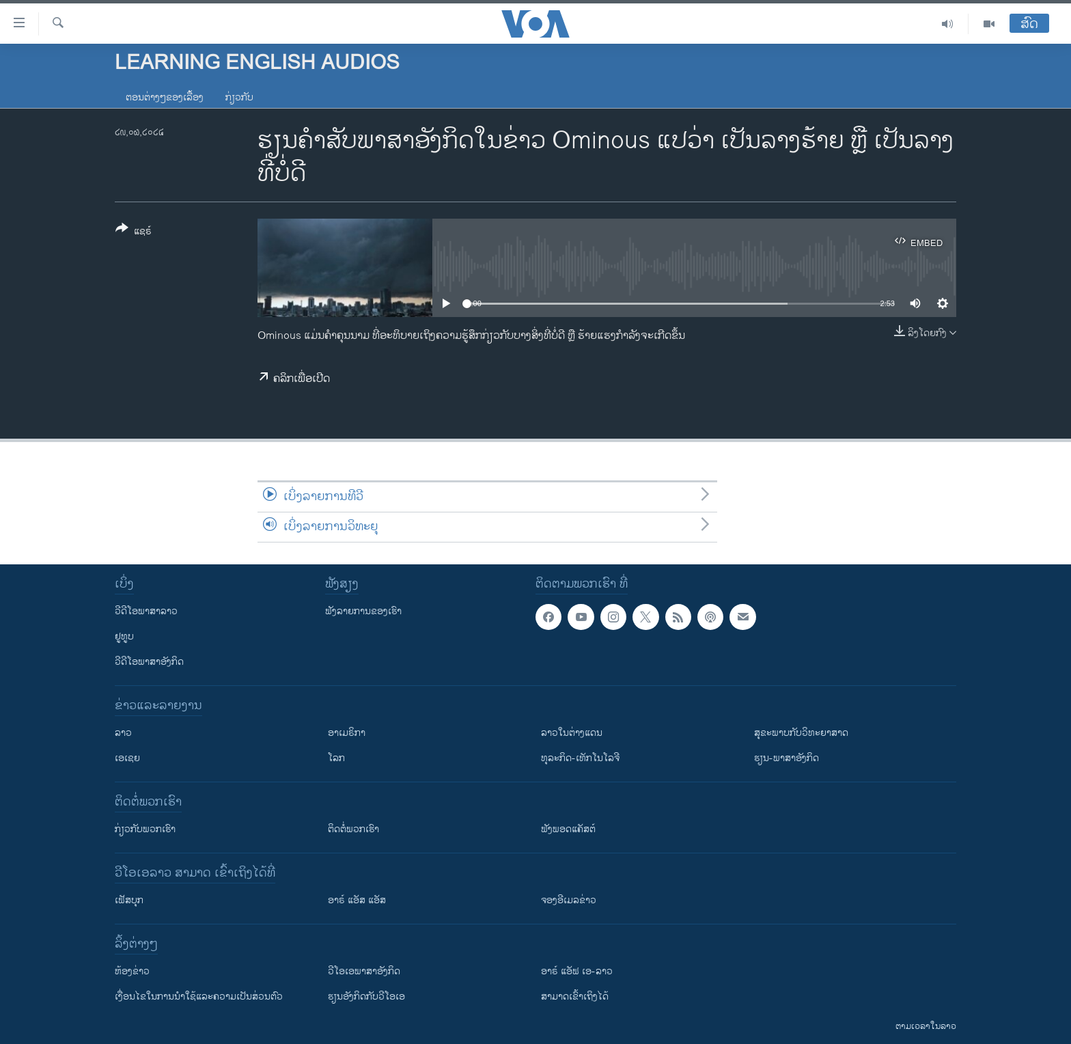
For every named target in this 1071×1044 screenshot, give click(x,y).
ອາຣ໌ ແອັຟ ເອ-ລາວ (577, 971)
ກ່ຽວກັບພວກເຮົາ (145, 829)
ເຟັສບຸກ (129, 900)
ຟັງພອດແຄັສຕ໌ (568, 829)
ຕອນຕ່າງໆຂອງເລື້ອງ (165, 97)
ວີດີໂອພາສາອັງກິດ (149, 662)
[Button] (133, 232)
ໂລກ (336, 758)
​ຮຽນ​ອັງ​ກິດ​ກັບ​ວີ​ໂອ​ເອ (366, 996)
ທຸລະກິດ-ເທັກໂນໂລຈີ (580, 758)
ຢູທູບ (124, 636)
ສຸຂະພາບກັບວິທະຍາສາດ (801, 733)
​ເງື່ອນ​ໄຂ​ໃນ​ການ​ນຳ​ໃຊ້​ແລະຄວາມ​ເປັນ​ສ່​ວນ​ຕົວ (199, 996)
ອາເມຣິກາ (346, 733)
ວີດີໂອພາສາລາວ (146, 611)
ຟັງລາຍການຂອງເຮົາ (363, 611)
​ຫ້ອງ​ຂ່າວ (132, 971)
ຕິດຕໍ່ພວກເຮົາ (353, 829)
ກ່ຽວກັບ (239, 97)
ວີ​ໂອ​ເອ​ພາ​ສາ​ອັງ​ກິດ (364, 971)
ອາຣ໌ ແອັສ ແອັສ (357, 900)
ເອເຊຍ (127, 758)
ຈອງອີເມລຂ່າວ (568, 900)
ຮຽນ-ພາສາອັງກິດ (786, 758)
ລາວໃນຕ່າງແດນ (571, 733)
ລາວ (123, 733)
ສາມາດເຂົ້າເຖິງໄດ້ (575, 996)
